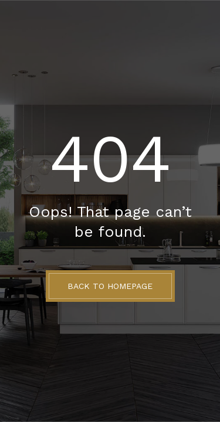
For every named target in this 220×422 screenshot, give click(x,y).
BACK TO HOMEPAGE (110, 286)
